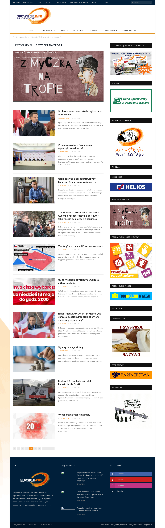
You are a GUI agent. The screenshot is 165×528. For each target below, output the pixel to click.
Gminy (32, 30)
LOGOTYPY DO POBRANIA (79, 2)
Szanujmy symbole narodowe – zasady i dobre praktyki (89, 509)
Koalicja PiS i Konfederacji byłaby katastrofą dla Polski (75, 383)
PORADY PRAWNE (110, 30)
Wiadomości (47, 30)
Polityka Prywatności (119, 525)
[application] (58, 76)
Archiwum (105, 525)
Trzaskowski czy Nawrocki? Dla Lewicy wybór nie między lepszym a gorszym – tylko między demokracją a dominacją (78, 215)
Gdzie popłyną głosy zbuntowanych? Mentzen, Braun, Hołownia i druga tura (78, 180)
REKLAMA (16, 2)
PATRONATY (61, 2)
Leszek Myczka (64, 118)
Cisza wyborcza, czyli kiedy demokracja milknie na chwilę (79, 281)
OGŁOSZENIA (28, 2)
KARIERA (40, 2)
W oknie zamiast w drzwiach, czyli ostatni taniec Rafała (79, 113)
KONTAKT (95, 2)
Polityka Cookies (135, 525)
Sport (63, 30)
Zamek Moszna (129, 30)
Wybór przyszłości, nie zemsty (74, 414)
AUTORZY (49, 2)
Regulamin (148, 525)
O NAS (105, 2)
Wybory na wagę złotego (71, 347)
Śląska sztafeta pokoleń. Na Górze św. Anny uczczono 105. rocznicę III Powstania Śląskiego (90, 477)
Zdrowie (94, 30)
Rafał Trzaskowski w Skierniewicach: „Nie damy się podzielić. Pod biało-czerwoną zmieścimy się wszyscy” (79, 316)
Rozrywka (78, 30)
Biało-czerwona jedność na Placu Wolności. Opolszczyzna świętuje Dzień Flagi (90, 494)
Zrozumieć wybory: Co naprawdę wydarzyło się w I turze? (75, 147)
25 (48, 448)
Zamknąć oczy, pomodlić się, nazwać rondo (80, 246)
